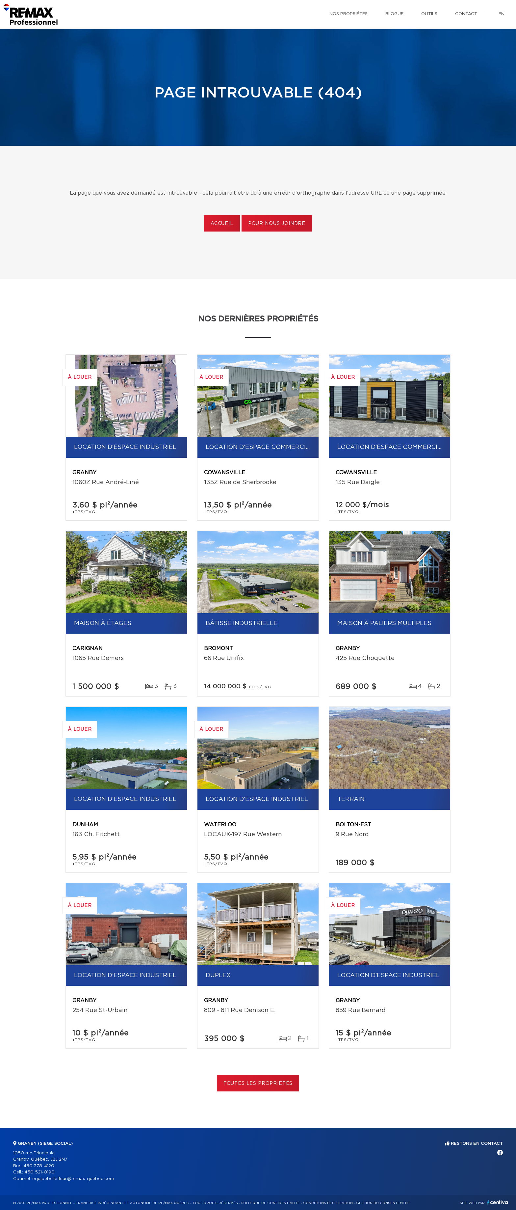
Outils (429, 14)
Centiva (497, 1202)
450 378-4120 (38, 1166)
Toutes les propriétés (258, 1083)
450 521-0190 (39, 1172)
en (501, 14)
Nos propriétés (348, 14)
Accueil (222, 223)
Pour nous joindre (276, 223)
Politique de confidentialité (270, 1203)
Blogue (394, 14)
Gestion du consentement (383, 1203)
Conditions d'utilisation (328, 1203)
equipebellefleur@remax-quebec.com (73, 1179)
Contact (466, 14)
